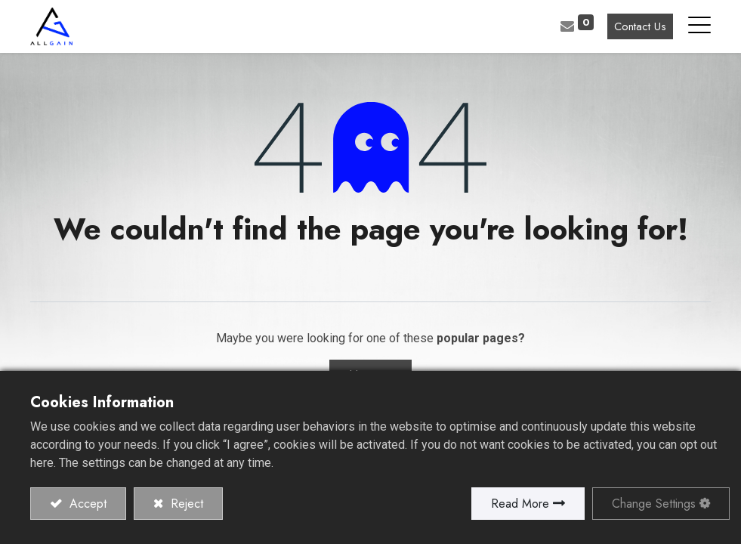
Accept (86, 503)
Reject (185, 503)
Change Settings (654, 503)
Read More (520, 503)
